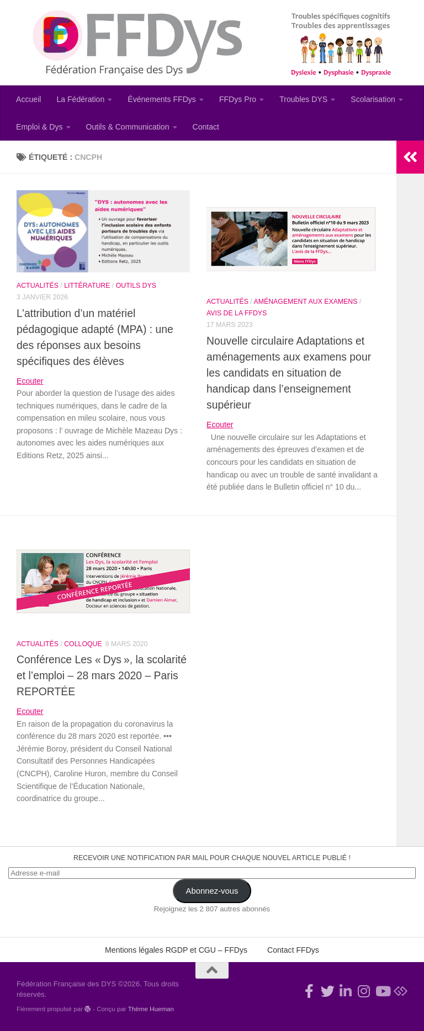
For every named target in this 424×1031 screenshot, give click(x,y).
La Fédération (80, 99)
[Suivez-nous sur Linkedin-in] (346, 991)
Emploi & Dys (39, 126)
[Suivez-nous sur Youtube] (382, 991)
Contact (206, 126)
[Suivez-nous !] (328, 991)
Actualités (38, 285)
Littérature (87, 285)
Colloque (83, 644)
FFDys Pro (237, 99)
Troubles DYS (303, 99)
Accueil (28, 99)
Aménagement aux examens (306, 301)
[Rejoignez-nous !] (309, 991)
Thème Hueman (151, 1008)
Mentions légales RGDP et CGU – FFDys (176, 950)
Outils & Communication (127, 126)
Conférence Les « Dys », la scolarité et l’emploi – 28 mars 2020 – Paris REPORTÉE (102, 675)
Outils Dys (136, 285)
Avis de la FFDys (236, 313)
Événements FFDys (162, 99)
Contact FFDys (293, 950)
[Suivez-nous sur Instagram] (364, 991)
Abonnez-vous (212, 891)
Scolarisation (373, 99)
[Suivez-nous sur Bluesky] (400, 991)
